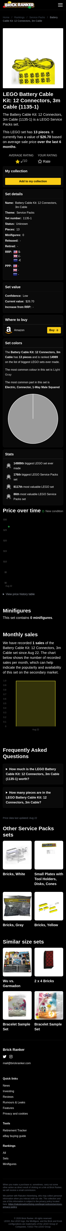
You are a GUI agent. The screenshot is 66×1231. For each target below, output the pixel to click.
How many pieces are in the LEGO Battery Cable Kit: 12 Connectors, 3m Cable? (28, 797)
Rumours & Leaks (14, 1102)
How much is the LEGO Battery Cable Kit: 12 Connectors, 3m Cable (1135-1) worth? (32, 774)
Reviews (8, 1096)
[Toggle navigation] (60, 5)
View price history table (20, 594)
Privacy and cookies (15, 1113)
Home (6, 17)
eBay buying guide (14, 1136)
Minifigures (9, 1164)
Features (8, 1108)
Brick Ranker (13, 1050)
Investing (8, 1091)
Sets (5, 1158)
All (4, 1152)
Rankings (19, 17)
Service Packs (37, 17)
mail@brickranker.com (17, 1063)
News (6, 1085)
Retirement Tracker (15, 1130)
